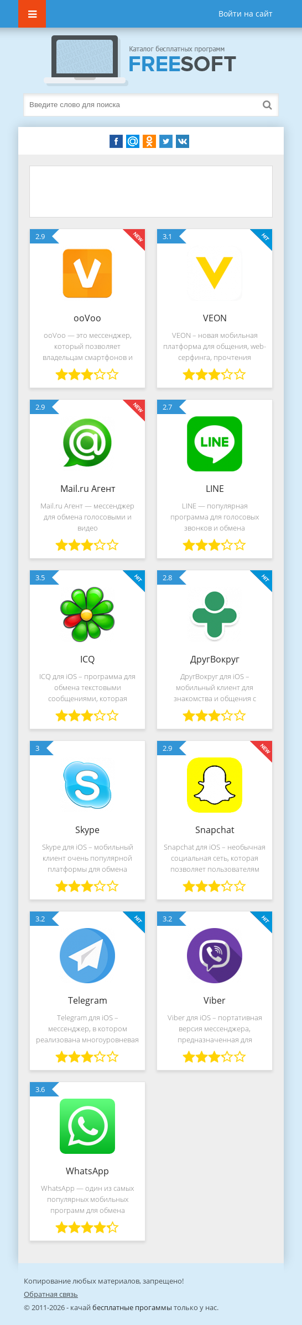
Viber (215, 1000)
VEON (215, 318)
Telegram (87, 1000)
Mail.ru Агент (87, 489)
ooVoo (87, 318)
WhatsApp (87, 1171)
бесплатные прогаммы (132, 1307)
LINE (215, 489)
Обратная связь (51, 1294)
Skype (87, 830)
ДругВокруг (214, 659)
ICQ (87, 659)
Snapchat (215, 830)
